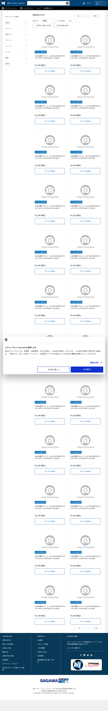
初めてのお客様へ (8, 644)
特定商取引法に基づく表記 (45, 661)
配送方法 (5, 652)
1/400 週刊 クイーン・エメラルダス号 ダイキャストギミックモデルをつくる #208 (85, 457)
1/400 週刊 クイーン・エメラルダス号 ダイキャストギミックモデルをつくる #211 (50, 407)
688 (95, 16)
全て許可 (87, 369)
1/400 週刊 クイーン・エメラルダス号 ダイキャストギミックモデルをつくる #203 (50, 607)
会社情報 (40, 656)
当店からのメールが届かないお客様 (13, 669)
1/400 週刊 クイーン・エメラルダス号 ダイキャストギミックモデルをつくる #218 (85, 207)
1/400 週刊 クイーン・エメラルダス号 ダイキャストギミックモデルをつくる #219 (50, 207)
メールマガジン (28, 8)
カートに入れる (50, 71)
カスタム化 (53, 369)
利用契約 (5, 660)
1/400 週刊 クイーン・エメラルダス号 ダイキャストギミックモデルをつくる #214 (85, 307)
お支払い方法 (6, 648)
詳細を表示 (94, 363)
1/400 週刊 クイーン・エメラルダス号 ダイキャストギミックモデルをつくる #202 (85, 607)
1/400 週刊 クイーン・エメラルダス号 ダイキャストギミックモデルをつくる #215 (50, 307)
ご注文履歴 (41, 648)
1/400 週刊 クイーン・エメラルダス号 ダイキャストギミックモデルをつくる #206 (85, 507)
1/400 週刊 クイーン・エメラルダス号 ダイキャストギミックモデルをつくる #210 (85, 407)
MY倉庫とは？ (48, 8)
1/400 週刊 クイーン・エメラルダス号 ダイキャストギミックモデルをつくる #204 (85, 557)
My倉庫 (39, 640)
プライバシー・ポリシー (10, 664)
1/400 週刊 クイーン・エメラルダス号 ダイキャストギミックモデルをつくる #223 (50, 107)
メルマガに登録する (73, 648)
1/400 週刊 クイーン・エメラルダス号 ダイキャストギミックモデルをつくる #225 (50, 57)
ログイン (89, 3)
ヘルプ (38, 8)
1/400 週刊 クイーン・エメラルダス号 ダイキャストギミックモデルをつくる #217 (50, 257)
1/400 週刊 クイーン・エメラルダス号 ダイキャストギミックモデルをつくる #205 (50, 557)
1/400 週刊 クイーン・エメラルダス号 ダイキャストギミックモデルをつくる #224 (85, 57)
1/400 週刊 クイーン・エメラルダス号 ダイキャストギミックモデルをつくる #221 (50, 157)
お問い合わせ (6, 640)
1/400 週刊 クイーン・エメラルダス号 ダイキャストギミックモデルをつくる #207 (50, 507)
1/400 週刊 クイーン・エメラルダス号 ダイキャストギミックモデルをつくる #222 (85, 107)
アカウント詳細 (42, 644)
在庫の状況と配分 (8, 656)
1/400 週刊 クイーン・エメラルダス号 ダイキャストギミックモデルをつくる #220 (85, 157)
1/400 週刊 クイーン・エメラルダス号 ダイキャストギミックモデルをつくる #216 (85, 257)
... (90, 16)
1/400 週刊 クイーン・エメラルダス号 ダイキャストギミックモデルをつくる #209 (50, 457)
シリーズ (8, 46)
